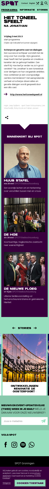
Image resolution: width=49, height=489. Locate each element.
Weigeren (7, 483)
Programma (9, 9)
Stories (42, 9)
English (32, 3)
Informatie (27, 9)
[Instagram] (14, 445)
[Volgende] (35, 328)
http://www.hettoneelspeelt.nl (26, 94)
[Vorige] (13, 328)
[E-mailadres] (24, 421)
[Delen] (6, 117)
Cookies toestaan (30, 483)
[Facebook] (5, 445)
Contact (24, 3)
